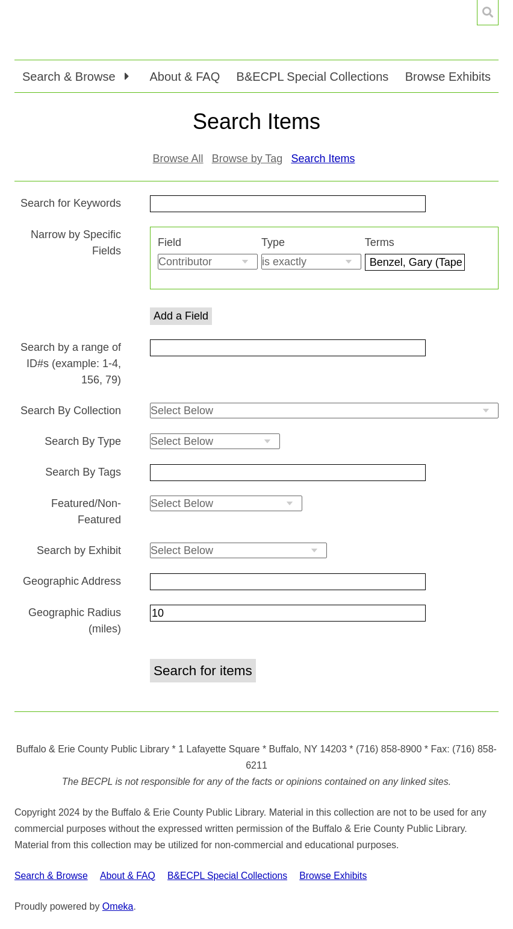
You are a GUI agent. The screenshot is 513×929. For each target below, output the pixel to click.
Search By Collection (70, 411)
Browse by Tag (247, 159)
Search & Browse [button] (70, 76)
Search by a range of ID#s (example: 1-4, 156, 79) (70, 363)
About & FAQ (184, 76)
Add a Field (181, 316)
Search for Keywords (70, 203)
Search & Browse (51, 876)
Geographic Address (72, 581)
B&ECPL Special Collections (313, 76)
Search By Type (83, 441)
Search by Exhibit (79, 550)
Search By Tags (83, 472)
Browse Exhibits (448, 76)
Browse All (178, 159)
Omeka (118, 906)
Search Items (323, 159)
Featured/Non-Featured (86, 511)
